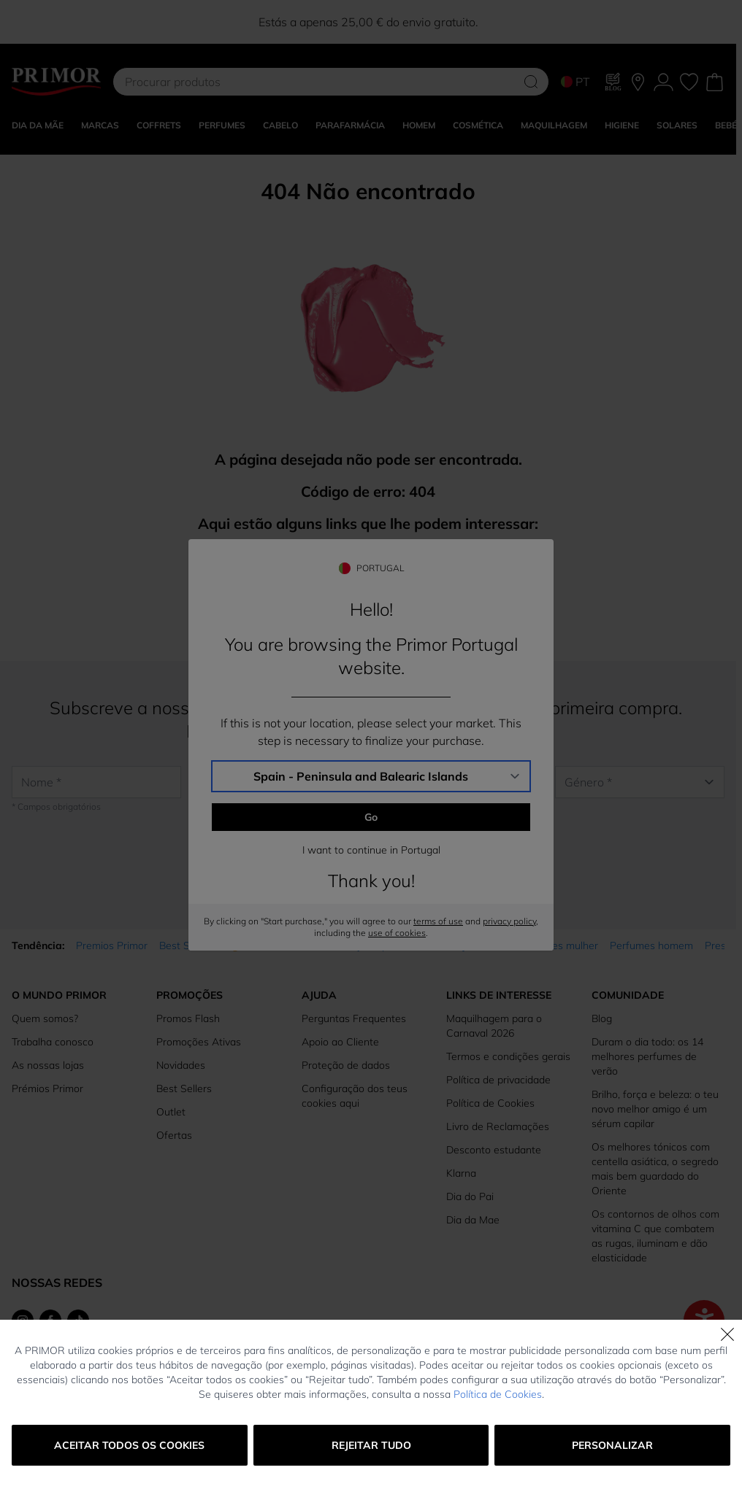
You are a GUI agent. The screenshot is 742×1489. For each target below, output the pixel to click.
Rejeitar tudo (371, 1445)
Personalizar (612, 1445)
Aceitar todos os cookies (129, 1445)
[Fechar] (727, 1334)
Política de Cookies (498, 1394)
